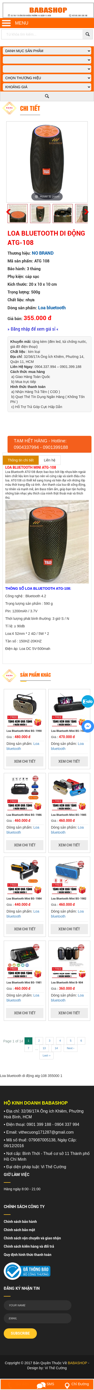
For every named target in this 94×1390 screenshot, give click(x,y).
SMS (45, 1384)
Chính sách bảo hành (20, 1222)
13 (44, 1048)
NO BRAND (43, 253)
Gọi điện (17, 1384)
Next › (70, 1048)
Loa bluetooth (52, 307)
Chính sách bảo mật (19, 1230)
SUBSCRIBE (20, 1333)
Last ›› (46, 1055)
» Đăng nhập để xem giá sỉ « (33, 329)
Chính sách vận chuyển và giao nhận (32, 1238)
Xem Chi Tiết (25, 761)
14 (56, 1048)
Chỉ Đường (76, 1384)
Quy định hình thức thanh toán (27, 1255)
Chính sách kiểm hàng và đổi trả (29, 1246)
